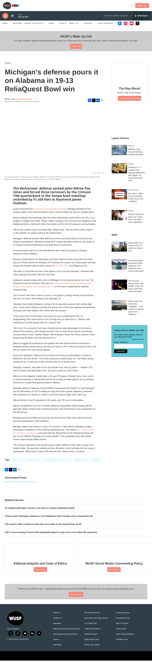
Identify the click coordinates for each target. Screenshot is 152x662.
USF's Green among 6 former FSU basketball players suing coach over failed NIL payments (51, 533)
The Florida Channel (92, 614)
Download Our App (123, 619)
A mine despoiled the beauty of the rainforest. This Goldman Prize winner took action (136, 267)
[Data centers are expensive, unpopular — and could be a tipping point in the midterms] (119, 306)
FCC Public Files (90, 625)
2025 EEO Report (91, 635)
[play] (5, 17)
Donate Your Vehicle (91, 646)
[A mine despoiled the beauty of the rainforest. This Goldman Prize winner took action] (119, 266)
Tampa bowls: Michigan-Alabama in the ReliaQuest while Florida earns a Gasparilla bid (49, 517)
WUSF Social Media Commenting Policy (114, 565)
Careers (56, 641)
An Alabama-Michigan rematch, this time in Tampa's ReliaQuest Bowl (40, 509)
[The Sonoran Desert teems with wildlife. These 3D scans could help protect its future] (119, 286)
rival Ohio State (61, 267)
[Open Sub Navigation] (10, 25)
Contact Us (57, 619)
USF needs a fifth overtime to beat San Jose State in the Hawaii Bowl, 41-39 (43, 525)
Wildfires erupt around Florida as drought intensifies (136, 153)
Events (63, 25)
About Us (56, 614)
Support (88, 25)
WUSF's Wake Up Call (76, 38)
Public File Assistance (92, 630)
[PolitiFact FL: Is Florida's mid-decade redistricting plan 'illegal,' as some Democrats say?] (119, 170)
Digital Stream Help (91, 641)
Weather (17, 25)
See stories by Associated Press (20, 483)
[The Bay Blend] (129, 75)
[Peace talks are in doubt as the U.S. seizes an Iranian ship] (119, 248)
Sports (8, 64)
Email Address (121, 343)
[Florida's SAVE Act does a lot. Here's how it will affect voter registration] (119, 216)
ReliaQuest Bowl (33, 461)
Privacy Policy (121, 630)
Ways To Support (122, 625)
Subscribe (76, 47)
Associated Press (23, 100)
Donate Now (76, 595)
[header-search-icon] (131, 6)
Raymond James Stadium (56, 461)
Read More (40, 570)
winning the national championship (49, 210)
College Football (80, 461)
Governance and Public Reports (96, 619)
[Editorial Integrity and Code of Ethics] (40, 552)
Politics (131, 165)
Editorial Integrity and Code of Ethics (40, 565)
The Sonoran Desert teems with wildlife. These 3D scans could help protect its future (135, 287)
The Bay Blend (129, 90)
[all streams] (141, 17)
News (5, 25)
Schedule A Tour (122, 641)
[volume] (12, 17)
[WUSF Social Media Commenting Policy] (114, 552)
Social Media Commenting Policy (65, 635)
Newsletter (57, 625)
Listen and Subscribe (129, 99)
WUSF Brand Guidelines (125, 635)
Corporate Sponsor (123, 614)
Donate (143, 6)
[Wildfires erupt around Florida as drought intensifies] (119, 151)
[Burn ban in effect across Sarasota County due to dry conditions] (119, 196)
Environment (133, 191)
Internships (57, 646)
